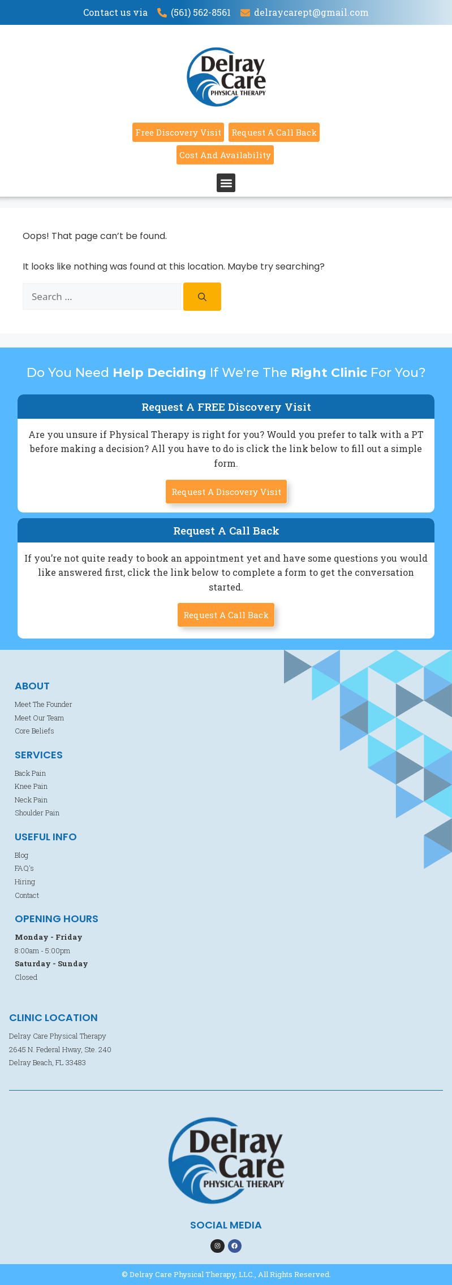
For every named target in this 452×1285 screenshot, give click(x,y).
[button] (226, 182)
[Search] (202, 297)
